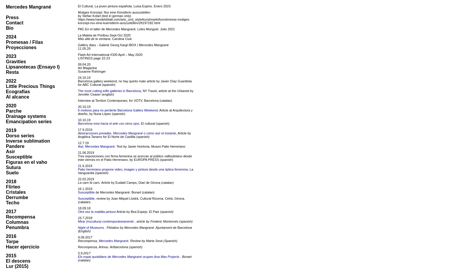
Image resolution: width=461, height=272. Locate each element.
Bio (10, 28)
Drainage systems (26, 116)
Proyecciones (21, 47)
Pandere (15, 146)
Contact (15, 22)
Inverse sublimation (28, 140)
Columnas (17, 222)
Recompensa (20, 216)
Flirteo (13, 186)
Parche (13, 111)
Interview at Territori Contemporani (102, 100)
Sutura (13, 167)
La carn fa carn (88, 182)
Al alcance (17, 96)
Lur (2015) (17, 266)
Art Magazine (87, 68)
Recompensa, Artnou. (93, 247)
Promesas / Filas (24, 42)
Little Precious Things (30, 86)
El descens (18, 260)
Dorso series (20, 135)
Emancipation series (29, 121)
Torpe (12, 241)
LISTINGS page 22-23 (94, 58)
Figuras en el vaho (26, 162)
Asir (10, 151)
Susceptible (19, 156)
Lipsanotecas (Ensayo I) (33, 66)
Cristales (16, 192)
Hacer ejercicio (22, 246)
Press (12, 17)
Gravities (16, 61)
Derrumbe (17, 197)
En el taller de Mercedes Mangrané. (110, 29)
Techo (12, 202)
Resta (12, 72)
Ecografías (18, 91)
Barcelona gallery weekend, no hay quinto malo (112, 81)
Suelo (12, 172)
